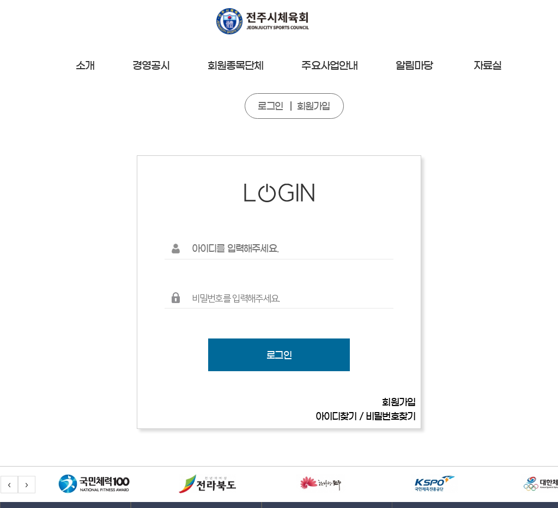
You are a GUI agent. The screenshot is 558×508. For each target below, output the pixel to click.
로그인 (270, 106)
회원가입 (313, 106)
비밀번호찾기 (390, 416)
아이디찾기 (336, 416)
